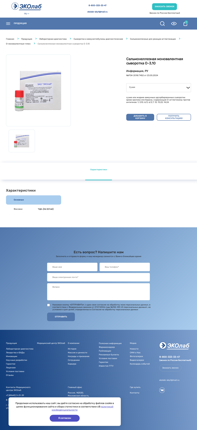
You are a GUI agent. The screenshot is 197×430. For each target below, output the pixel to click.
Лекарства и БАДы (15, 352)
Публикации (105, 351)
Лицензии (11, 367)
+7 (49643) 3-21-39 (15, 395)
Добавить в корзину (140, 117)
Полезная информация (135, 23)
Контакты (39, 23)
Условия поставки (15, 371)
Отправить (61, 316)
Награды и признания (78, 356)
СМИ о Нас (135, 352)
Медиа (111, 23)
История (72, 349)
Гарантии (10, 364)
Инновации (11, 356)
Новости (75, 23)
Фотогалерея (136, 356)
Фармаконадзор (107, 347)
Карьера (72, 364)
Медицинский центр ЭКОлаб (51, 343)
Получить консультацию (174, 117)
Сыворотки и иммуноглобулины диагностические (98, 39)
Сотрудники (74, 360)
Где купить (57, 23)
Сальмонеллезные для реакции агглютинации (153, 39)
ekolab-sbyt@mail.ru (97, 12)
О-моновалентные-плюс (18, 44)
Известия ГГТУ (106, 366)
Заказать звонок (164, 6)
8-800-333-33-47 (97, 5)
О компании (94, 23)
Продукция (20, 23)
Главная (10, 39)
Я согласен (64, 418)
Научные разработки (16, 360)
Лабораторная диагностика (53, 39)
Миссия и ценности (77, 352)
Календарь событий (140, 364)
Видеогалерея (137, 360)
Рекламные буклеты (109, 354)
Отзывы (10, 375)
